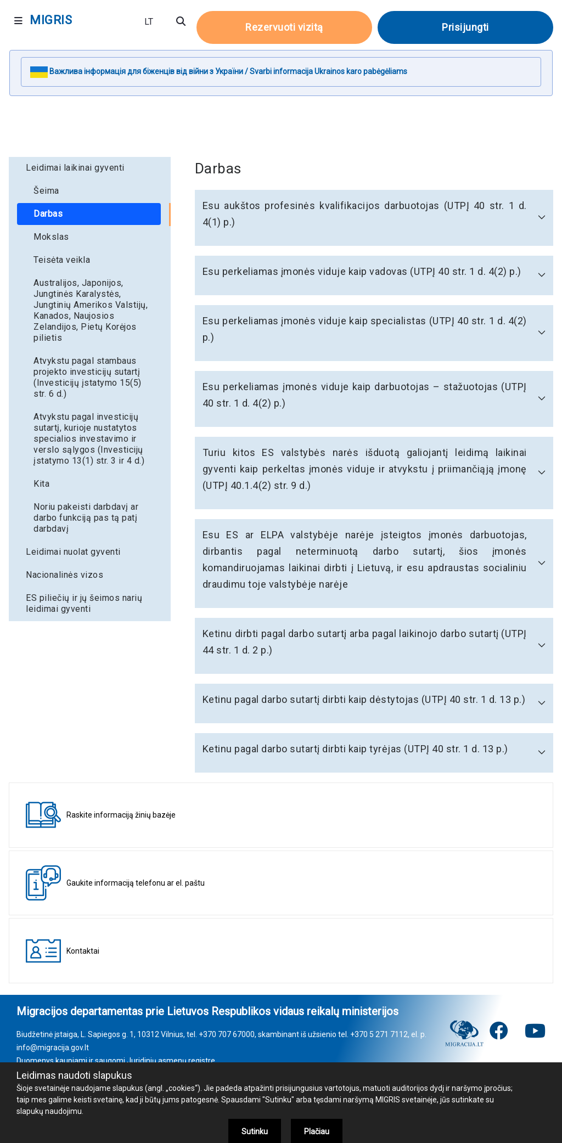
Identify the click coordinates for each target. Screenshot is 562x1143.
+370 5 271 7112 (379, 1034)
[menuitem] (89, 168)
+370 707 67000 (227, 1034)
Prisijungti (465, 27)
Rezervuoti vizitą (284, 27)
